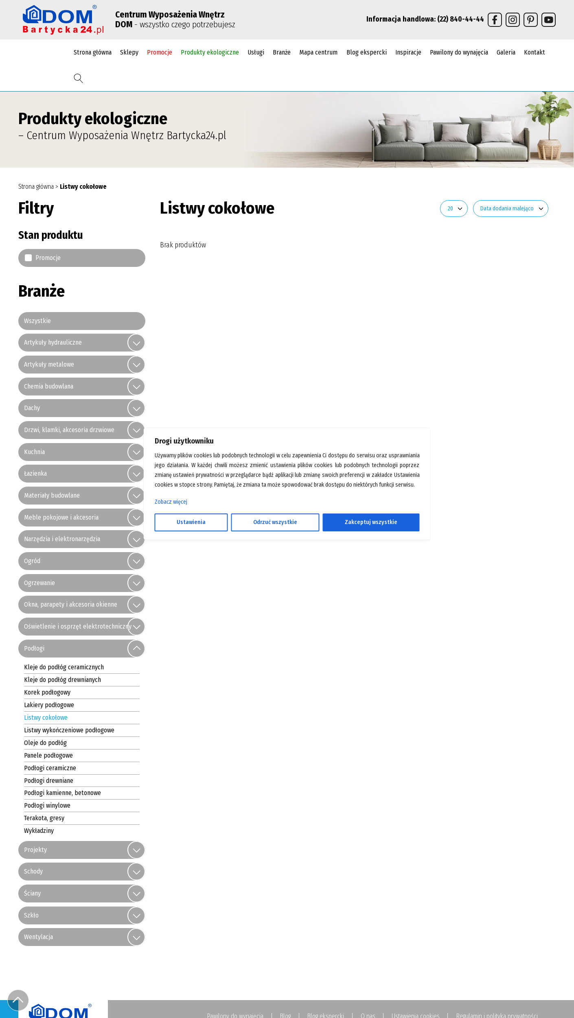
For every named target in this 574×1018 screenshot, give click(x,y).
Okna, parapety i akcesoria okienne (70, 605)
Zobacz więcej (171, 501)
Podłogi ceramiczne (50, 768)
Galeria (506, 52)
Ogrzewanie (39, 583)
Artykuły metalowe (49, 365)
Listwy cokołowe (46, 718)
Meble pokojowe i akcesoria (61, 518)
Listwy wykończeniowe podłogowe (69, 730)
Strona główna (93, 52)
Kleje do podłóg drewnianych (62, 680)
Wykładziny (39, 831)
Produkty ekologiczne (210, 52)
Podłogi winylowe (47, 806)
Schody (33, 872)
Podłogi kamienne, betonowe (62, 793)
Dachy (32, 408)
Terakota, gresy (44, 818)
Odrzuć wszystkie (275, 522)
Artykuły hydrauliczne (53, 343)
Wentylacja (38, 937)
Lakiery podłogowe (49, 705)
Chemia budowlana (48, 387)
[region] (287, 509)
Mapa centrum (318, 52)
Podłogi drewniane (48, 780)
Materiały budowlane (52, 496)
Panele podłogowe (48, 756)
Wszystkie (37, 321)
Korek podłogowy (47, 693)
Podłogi (34, 649)
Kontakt (534, 52)
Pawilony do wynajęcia (459, 52)
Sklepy (129, 52)
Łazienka (35, 474)
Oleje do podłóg (45, 743)
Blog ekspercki (366, 52)
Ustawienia (191, 522)
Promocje (159, 52)
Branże (282, 52)
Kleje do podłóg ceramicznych (64, 667)
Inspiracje (408, 52)
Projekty (35, 850)
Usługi (256, 52)
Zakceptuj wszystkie (371, 522)
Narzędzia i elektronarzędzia (62, 539)
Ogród (32, 561)
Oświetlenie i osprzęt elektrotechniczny (77, 627)
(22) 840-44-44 (460, 19)
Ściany (32, 894)
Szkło (31, 916)
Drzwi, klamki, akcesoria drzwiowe (69, 430)
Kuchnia (34, 452)
